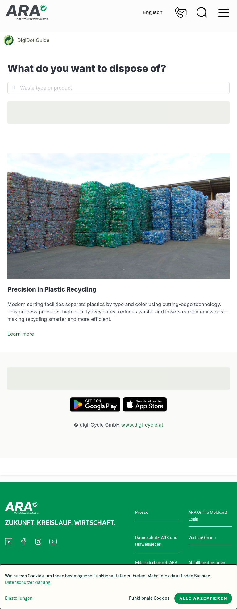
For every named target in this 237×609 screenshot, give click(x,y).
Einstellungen (18, 598)
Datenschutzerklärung (27, 582)
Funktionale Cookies (149, 598)
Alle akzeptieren (203, 598)
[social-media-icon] (8, 540)
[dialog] (118, 587)
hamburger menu (223, 12)
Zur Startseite (26, 12)
